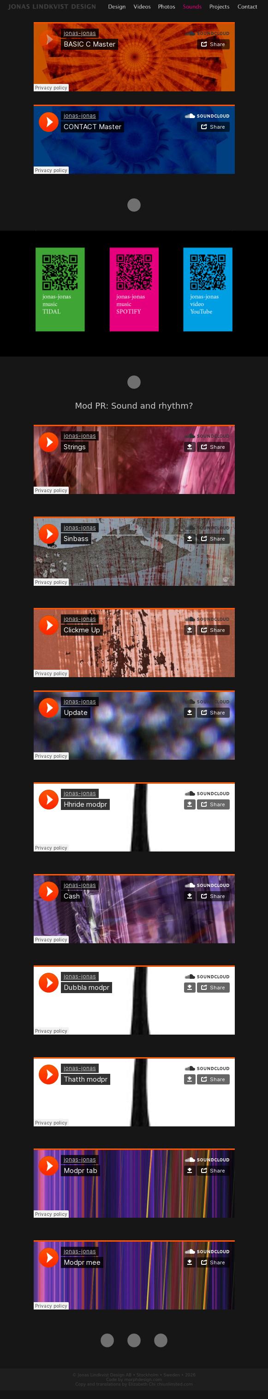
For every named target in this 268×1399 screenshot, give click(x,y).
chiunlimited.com (175, 1384)
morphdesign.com (143, 1379)
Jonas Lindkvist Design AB (104, 1375)
